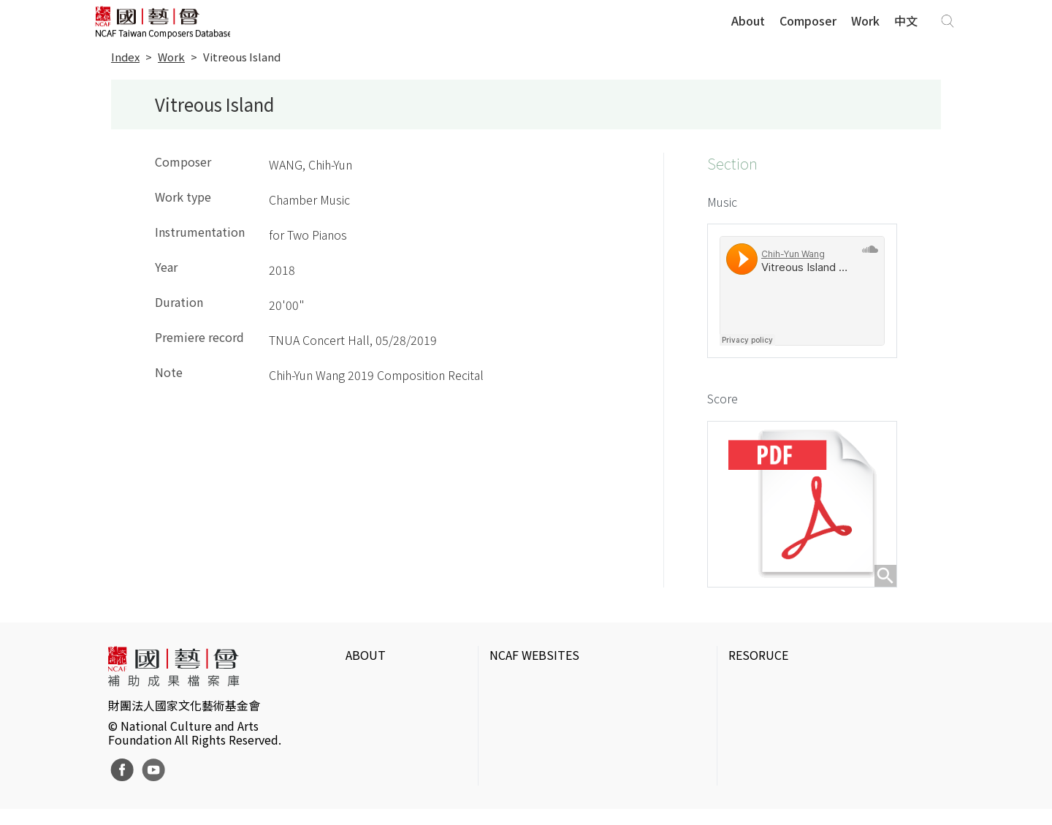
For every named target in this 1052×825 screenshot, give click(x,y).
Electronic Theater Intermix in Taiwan (825, 740)
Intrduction (375, 693)
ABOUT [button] (366, 664)
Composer (808, 21)
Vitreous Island (242, 57)
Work (865, 21)
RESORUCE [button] (758, 664)
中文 (906, 21)
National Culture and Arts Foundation (588, 693)
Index (125, 57)
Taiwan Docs (760, 787)
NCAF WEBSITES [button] (534, 664)
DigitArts (750, 763)
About (748, 21)
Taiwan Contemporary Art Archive (816, 693)
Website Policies (389, 717)
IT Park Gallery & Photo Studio (809, 717)
